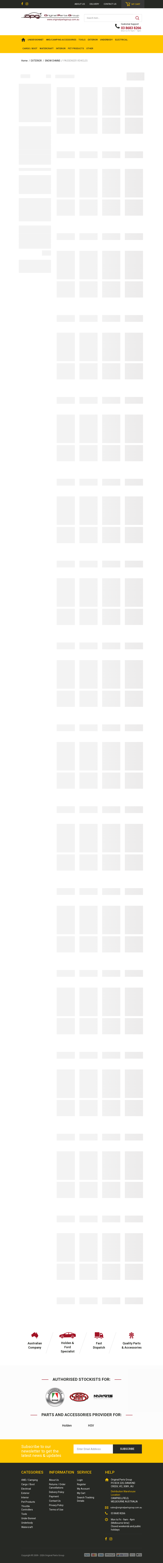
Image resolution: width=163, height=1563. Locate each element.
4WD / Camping (29, 1480)
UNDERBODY (106, 39)
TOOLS (82, 39)
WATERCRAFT (47, 48)
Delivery (94, 4)
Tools (24, 1514)
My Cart (81, 1493)
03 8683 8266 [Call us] (118, 1513)
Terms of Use (56, 1509)
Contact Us (110, 4)
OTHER (89, 48)
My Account (83, 1488)
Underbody (27, 1522)
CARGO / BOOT (29, 48)
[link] (22, 4)
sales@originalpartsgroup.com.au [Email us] (126, 1507)
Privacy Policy (56, 1505)
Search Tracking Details (85, 1499)
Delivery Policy (56, 1492)
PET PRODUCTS (76, 48)
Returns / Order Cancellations (57, 1486)
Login (80, 1480)
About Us (54, 1480)
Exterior (25, 1493)
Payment (54, 1496)
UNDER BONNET (36, 39)
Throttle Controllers (27, 1508)
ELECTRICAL (121, 39)
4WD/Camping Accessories (61, 39)
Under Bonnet (28, 1518)
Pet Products (28, 1502)
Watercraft (27, 1527)
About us (80, 4)
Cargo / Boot (28, 1484)
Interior (25, 1497)
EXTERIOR (93, 39)
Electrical (26, 1488)
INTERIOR (61, 48)
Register (81, 1484)
